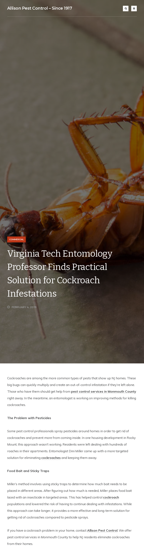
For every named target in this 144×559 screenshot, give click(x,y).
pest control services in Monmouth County (103, 391)
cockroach (111, 497)
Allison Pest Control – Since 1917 (39, 8)
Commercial (16, 239)
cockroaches (51, 458)
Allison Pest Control (102, 530)
